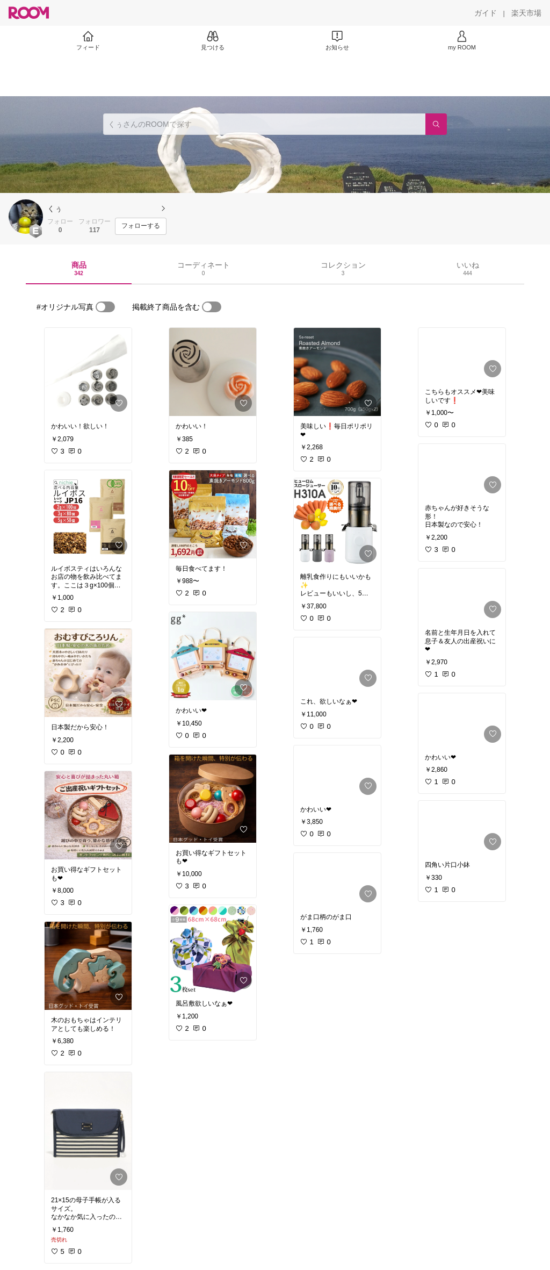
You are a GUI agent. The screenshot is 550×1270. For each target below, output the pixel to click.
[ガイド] (485, 13)
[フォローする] (141, 226)
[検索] (436, 124)
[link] (88, 372)
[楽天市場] (526, 13)
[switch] (105, 307)
